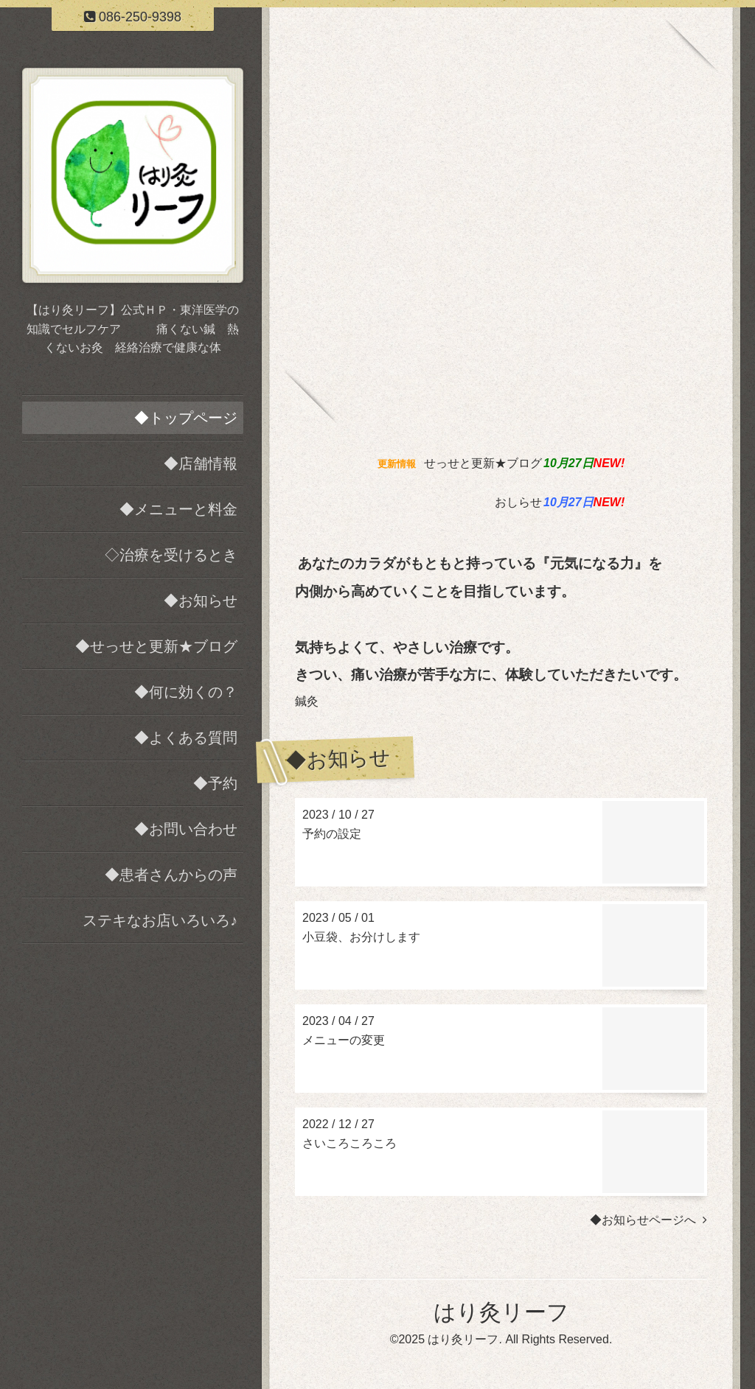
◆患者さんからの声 (171, 875)
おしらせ (518, 502)
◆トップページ (185, 418)
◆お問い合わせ (185, 829)
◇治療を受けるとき (171, 555)
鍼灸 (307, 701)
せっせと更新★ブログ (483, 463)
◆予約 (215, 783)
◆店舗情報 (200, 463)
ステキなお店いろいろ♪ (160, 920)
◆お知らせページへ (648, 1220)
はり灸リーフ (501, 1312)
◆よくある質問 (185, 738)
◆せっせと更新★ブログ (156, 646)
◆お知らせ (200, 600)
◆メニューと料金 (178, 509)
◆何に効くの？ (185, 692)
